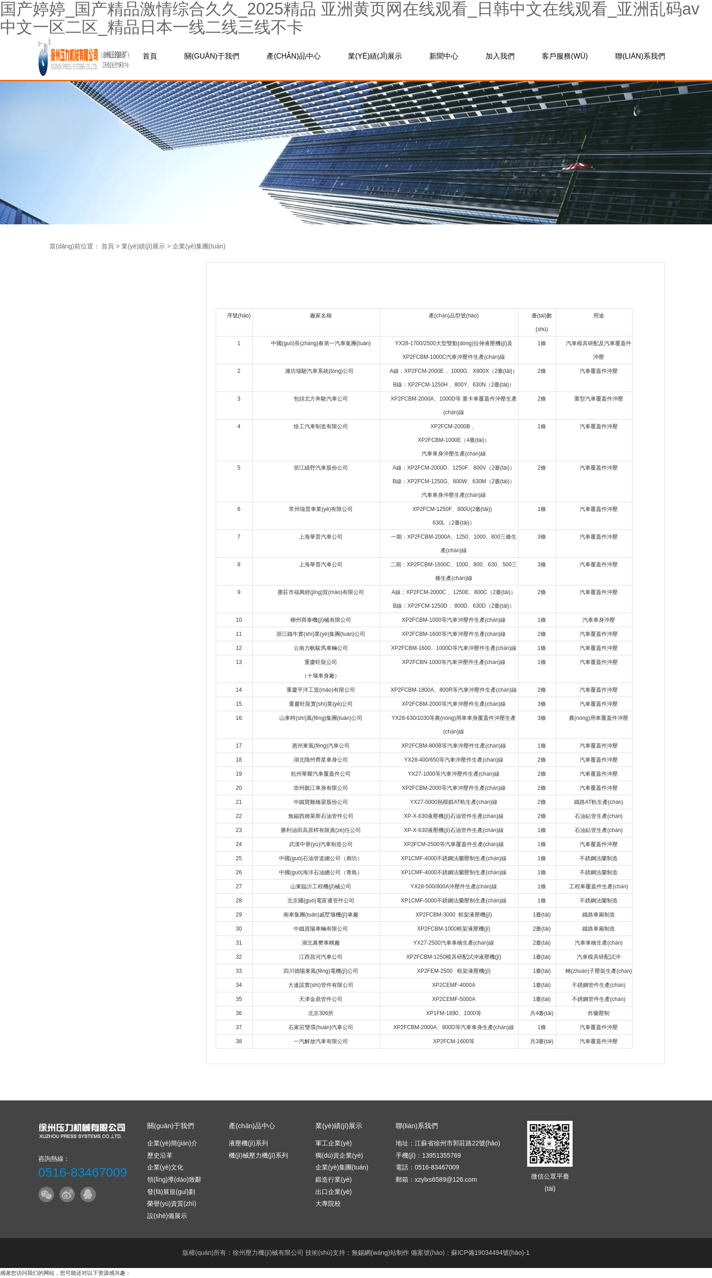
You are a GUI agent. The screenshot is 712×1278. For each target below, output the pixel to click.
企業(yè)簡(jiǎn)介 (172, 1143)
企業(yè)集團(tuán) (199, 246)
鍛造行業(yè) (333, 1179)
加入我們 (499, 56)
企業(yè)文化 (165, 1167)
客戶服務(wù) (565, 56)
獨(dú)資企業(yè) (339, 1155)
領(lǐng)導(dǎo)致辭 (174, 1179)
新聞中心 (443, 56)
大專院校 (328, 1203)
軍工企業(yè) (333, 1143)
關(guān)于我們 (211, 56)
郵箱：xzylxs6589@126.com (436, 1179)
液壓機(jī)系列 (248, 1143)
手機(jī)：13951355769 (428, 1155)
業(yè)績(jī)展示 (375, 56)
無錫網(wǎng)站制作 (380, 1252)
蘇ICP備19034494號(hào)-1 (490, 1252)
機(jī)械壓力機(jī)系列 (258, 1155)
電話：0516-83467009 (427, 1167)
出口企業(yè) (333, 1191)
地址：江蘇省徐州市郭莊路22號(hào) (448, 1143)
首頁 (150, 56)
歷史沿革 (160, 1155)
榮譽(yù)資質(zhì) (171, 1203)
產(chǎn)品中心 (294, 56)
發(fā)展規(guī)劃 (171, 1191)
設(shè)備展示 (167, 1215)
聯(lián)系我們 (640, 56)
